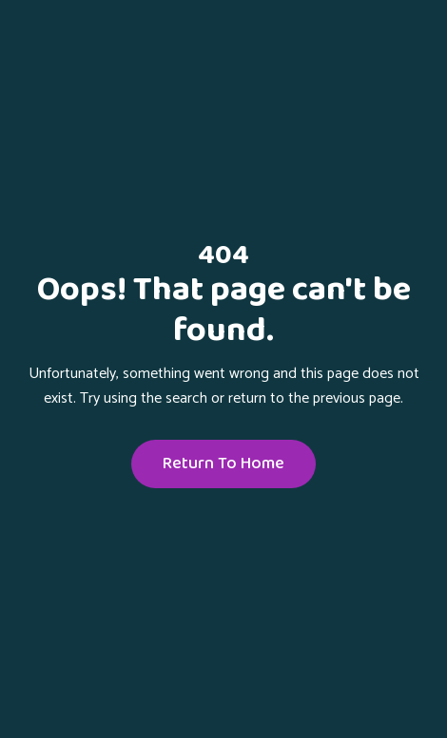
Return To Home (223, 463)
